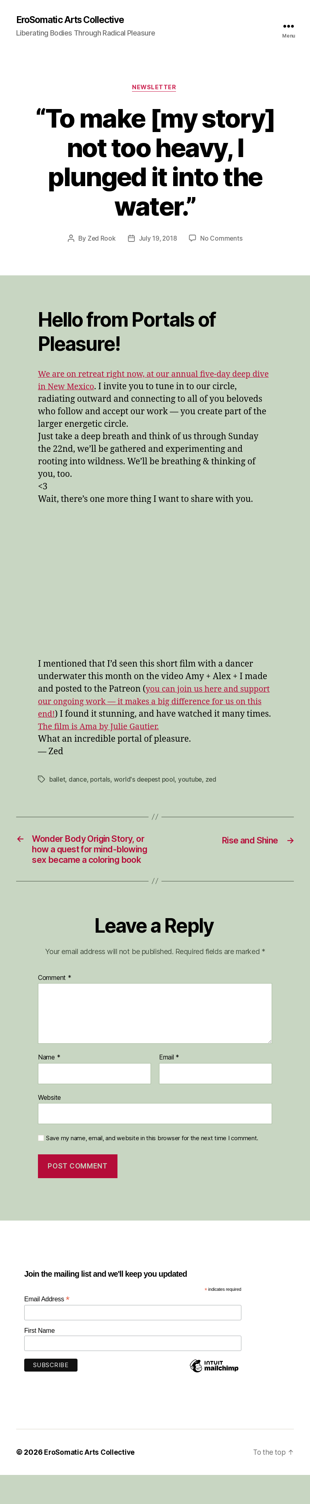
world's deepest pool (147, 793)
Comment (54, 1007)
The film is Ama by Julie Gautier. (102, 740)
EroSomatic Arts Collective (75, 20)
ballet (57, 793)
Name (49, 1087)
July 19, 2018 (158, 240)
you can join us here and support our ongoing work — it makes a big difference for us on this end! (153, 703)
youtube (194, 793)
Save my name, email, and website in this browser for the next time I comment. (152, 1167)
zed (215, 793)
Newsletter (155, 88)
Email (169, 1087)
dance (78, 793)
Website (49, 1126)
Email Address (46, 1328)
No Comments (222, 240)
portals (101, 793)
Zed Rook (100, 240)
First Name (39, 1360)
